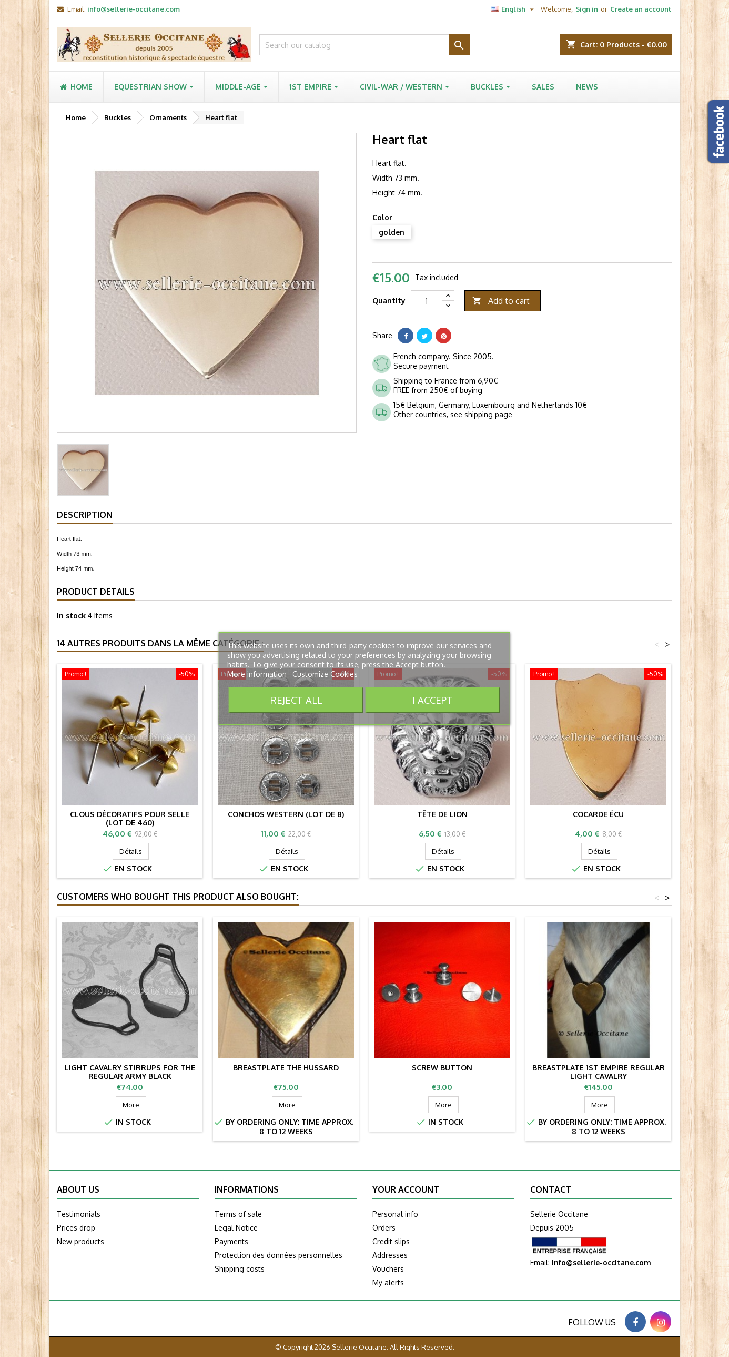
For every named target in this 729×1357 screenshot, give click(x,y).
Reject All (296, 700)
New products (80, 1241)
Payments (231, 1241)
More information (258, 674)
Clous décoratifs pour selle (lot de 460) (129, 818)
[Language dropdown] (513, 9)
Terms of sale (238, 1214)
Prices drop (76, 1227)
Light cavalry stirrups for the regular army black (130, 1071)
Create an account (640, 9)
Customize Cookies (325, 674)
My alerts (388, 1282)
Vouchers (388, 1268)
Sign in (586, 9)
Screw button (442, 1067)
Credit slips (391, 1241)
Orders (384, 1227)
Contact (550, 1189)
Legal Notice (236, 1227)
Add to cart (501, 301)
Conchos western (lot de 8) (286, 814)
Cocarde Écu (598, 814)
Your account (405, 1189)
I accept (432, 700)
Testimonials (78, 1214)
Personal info (395, 1214)
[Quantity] (426, 300)
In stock (71, 615)
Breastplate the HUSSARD (286, 1067)
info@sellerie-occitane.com (133, 9)
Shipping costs (240, 1268)
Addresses (390, 1255)
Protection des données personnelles (278, 1255)
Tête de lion (442, 814)
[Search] (364, 44)
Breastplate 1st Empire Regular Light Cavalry (598, 1071)
